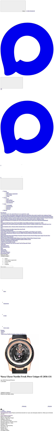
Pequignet (20, 235)
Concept (27, 219)
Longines (13, 231)
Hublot (35, 226)
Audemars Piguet (47, 215)
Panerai (2, 235)
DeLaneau (24, 220)
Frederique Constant (34, 222)
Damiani (3, 220)
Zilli (5, 244)
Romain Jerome (37, 238)
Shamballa (17, 239)
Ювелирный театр (5, 253)
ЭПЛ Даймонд (6, 252)
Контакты (8, 207)
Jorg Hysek (22, 229)
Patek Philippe (14, 235)
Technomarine (9, 240)
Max (2, 410)
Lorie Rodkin (25, 231)
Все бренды (3, 212)
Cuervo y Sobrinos (36, 219)
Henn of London (26, 226)
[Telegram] (32, 22)
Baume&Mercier (12, 216)
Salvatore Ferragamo (5, 239)
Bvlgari (51, 216)
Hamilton (6, 226)
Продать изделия (10, 201)
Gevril (8, 224)
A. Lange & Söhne (5, 215)
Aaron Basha (12, 215)
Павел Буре (3, 249)
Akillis (17, 215)
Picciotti (46, 235)
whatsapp (13, 406)
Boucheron (36, 216)
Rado (2, 238)
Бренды (5, 210)
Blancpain (23, 216)
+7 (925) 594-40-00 (30, 11)
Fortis (9, 222)
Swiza (29, 239)
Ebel (2, 221)
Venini (29, 243)
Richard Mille (13, 238)
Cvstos (42, 219)
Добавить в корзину (5, 392)
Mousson (40, 233)
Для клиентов (9, 202)
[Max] (27, 75)
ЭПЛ (2, 252)
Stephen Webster (24, 239)
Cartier (18, 217)
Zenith (2, 244)
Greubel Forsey (38, 224)
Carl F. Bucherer (4, 217)
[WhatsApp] (11, 22)
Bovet (40, 216)
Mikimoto (30, 233)
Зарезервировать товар (6, 412)
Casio (25, 217)
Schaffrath (12, 239)
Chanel (34, 217)
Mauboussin (10, 233)
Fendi (6, 222)
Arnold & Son (40, 215)
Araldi (35, 215)
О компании (9, 205)
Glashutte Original (22, 224)
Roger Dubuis (27, 238)
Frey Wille (41, 222)
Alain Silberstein (22, 215)
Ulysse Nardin (8, 241)
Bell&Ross (18, 216)
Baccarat (3, 216)
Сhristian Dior (4, 250)
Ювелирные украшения (12, 193)
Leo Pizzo (9, 231)
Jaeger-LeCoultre (10, 229)
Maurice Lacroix (17, 233)
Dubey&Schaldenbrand (42, 220)
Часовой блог (9, 206)
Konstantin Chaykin (5, 230)
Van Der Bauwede (23, 243)
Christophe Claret (20, 219)
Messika (26, 233)
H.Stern (2, 226)
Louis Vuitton (38, 231)
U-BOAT (3, 241)
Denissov (29, 220)
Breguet (43, 216)
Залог (7, 198)
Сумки (7, 196)
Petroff (32, 235)
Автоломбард (9, 200)
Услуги (5, 197)
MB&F (22, 233)
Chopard (46, 217)
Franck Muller (19, 222)
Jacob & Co (3, 229)
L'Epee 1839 (4, 231)
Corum (30, 219)
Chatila (38, 217)
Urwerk (13, 241)
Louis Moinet (32, 231)
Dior (36, 220)
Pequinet (25, 235)
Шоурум (8, 209)
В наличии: (6, 411)
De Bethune (7, 220)
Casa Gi (22, 217)
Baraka (6, 216)
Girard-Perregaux (14, 224)
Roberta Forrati (20, 238)
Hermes (32, 226)
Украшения (28, 298)
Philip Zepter (37, 235)
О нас (4, 203)
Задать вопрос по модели (7, 415)
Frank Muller (26, 222)
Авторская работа (5, 245)
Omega (2, 234)
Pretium (11, 236)
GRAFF (29, 224)
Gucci (47, 224)
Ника (2, 248)
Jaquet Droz (17, 229)
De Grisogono (13, 220)
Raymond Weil (6, 238)
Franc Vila (13, 222)
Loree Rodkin (19, 231)
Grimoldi (44, 224)
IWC (2, 227)
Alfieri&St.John (30, 215)
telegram (39, 406)
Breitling (47, 216)
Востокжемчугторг (5, 247)
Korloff (11, 230)
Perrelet (29, 235)
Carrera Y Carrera (12, 217)
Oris (5, 234)
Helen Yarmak (19, 226)
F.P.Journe (3, 222)
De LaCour (19, 220)
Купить (5, 191)
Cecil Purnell (30, 217)
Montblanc (35, 233)
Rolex (32, 238)
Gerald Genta (4, 224)
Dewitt (33, 220)
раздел (5, 256)
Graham (33, 224)
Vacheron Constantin (5, 243)
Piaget (42, 235)
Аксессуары (9, 195)
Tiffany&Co (15, 240)
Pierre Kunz (7, 236)
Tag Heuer (3, 240)
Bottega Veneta (29, 216)
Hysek (39, 226)
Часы (7, 192)
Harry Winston (12, 226)
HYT (42, 226)
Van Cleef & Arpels (14, 243)
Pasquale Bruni (7, 235)
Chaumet (42, 217)
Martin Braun (4, 233)
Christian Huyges (12, 219)
